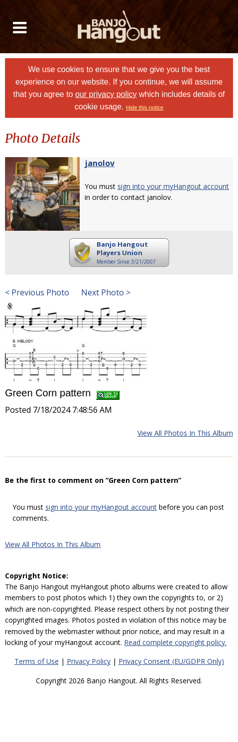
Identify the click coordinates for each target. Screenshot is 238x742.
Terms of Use (36, 661)
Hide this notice (144, 107)
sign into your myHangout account (173, 186)
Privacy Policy (89, 661)
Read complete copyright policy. (175, 642)
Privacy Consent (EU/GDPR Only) (171, 661)
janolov (100, 163)
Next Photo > (104, 292)
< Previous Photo (37, 292)
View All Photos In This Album (185, 433)
